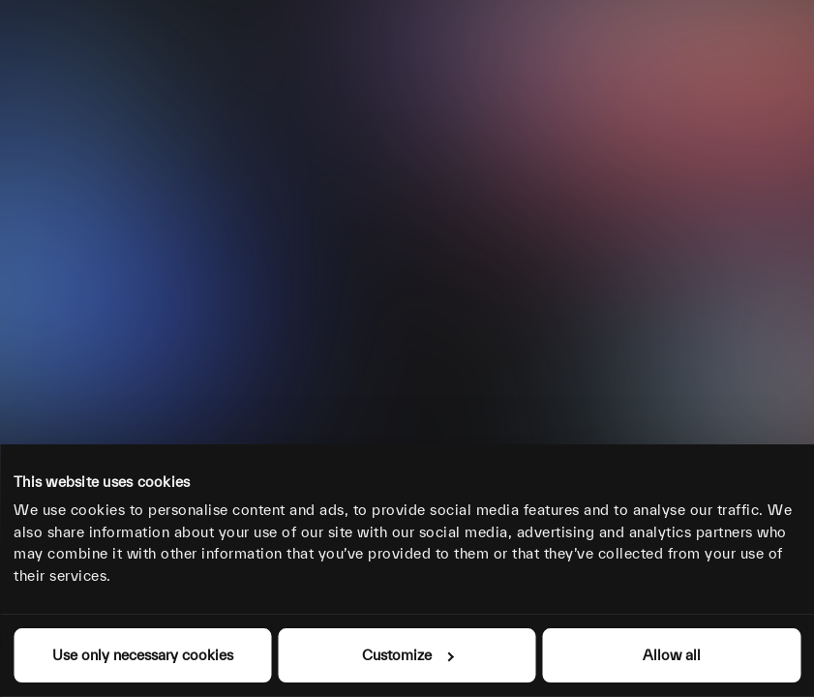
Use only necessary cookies (142, 655)
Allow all (672, 655)
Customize (407, 655)
